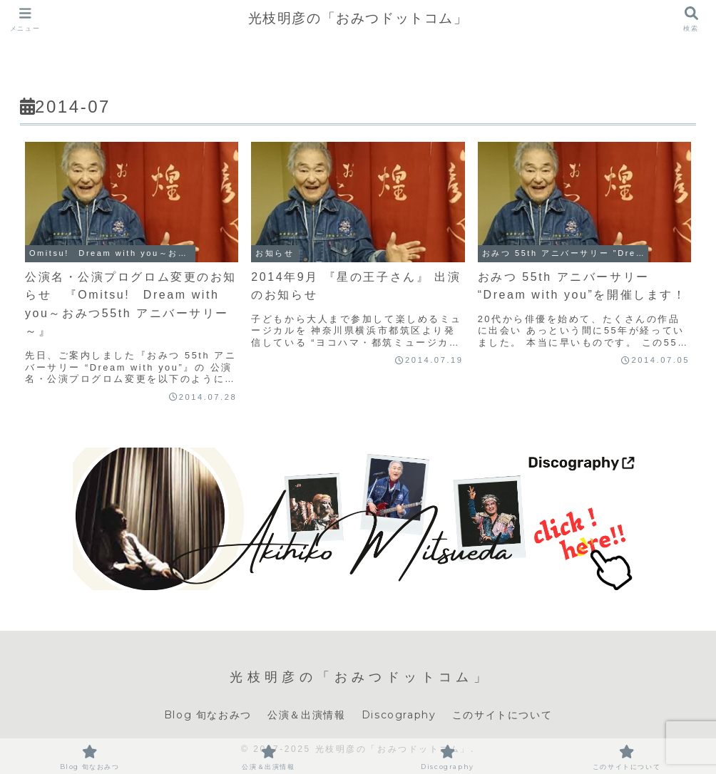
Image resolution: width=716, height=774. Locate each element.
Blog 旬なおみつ (208, 714)
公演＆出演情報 (306, 714)
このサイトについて (502, 714)
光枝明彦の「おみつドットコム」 (358, 18)
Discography (399, 714)
